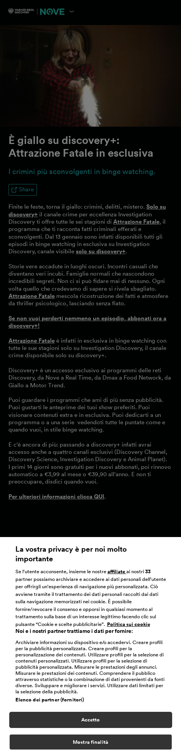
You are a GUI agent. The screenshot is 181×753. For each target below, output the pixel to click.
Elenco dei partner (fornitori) (49, 701)
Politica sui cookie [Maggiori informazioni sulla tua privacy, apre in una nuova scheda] (128, 626)
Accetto (90, 722)
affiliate (116, 573)
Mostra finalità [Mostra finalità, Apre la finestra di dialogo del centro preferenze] (90, 744)
